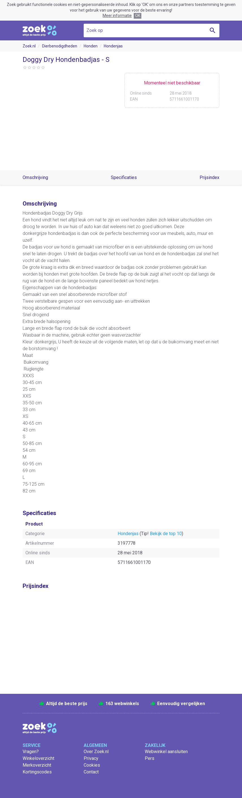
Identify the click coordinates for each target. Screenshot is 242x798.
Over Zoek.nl (96, 751)
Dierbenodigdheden (59, 46)
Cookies (92, 765)
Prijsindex (209, 177)
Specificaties (124, 177)
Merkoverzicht (37, 765)
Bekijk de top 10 (166, 533)
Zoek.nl (29, 46)
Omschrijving (35, 177)
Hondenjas (113, 46)
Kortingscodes (37, 772)
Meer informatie (117, 15)
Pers (149, 758)
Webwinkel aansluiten (166, 751)
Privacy (91, 758)
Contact (91, 772)
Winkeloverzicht (38, 758)
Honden (91, 46)
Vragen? (31, 751)
